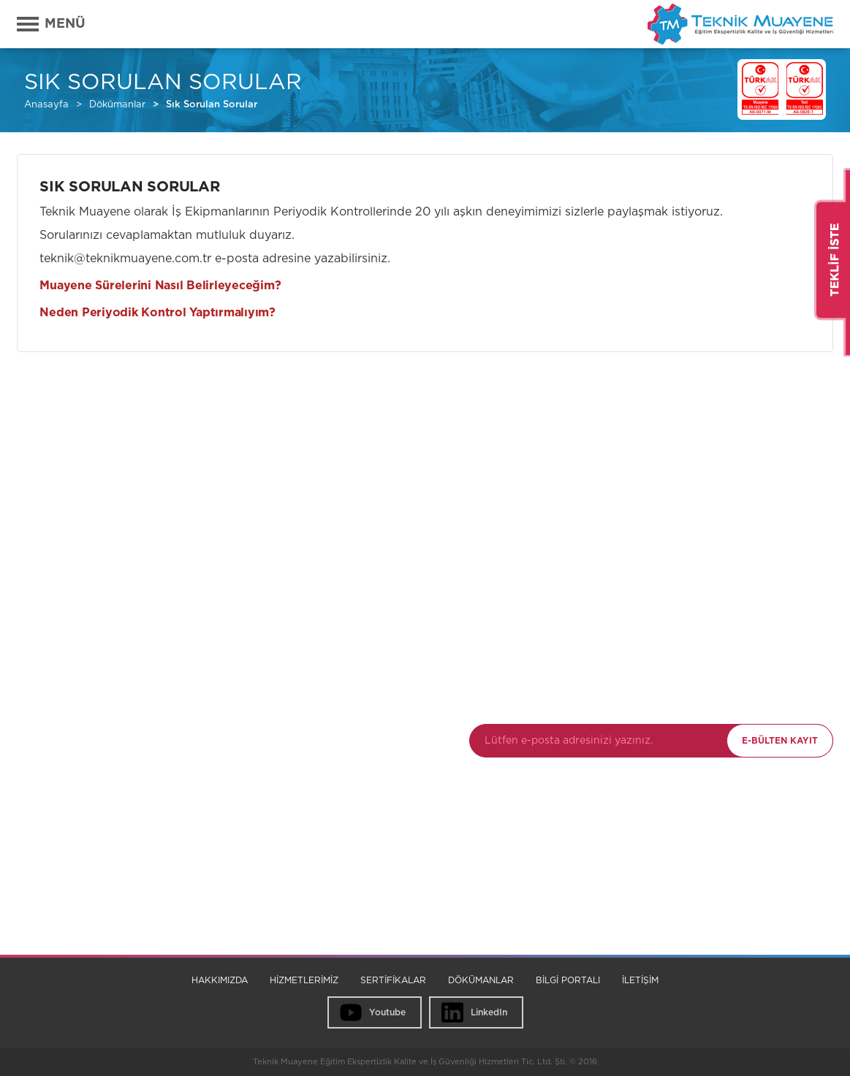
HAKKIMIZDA (219, 980)
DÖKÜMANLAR (481, 980)
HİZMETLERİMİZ (304, 980)
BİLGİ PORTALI (568, 980)
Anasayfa (46, 105)
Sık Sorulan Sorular (211, 105)
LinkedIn (489, 1012)
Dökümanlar (117, 105)
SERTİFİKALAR (393, 980)
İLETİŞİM (640, 980)
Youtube (387, 1012)
